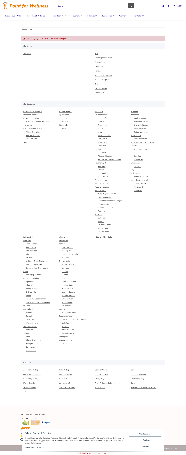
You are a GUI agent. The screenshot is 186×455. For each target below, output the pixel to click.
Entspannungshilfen (31, 115)
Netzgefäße (102, 139)
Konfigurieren (145, 440)
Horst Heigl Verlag (30, 378)
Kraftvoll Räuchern (105, 207)
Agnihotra (30, 281)
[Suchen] (92, 5)
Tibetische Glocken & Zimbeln (38, 302)
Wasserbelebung (33, 135)
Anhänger (135, 115)
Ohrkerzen (27, 125)
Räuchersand (103, 228)
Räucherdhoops (101, 115)
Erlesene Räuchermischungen (110, 201)
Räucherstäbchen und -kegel (109, 159)
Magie (25, 271)
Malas (28, 295)
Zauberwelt (66, 306)
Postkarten (30, 330)
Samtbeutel (138, 187)
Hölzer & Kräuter (104, 204)
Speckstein (102, 146)
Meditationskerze (69, 312)
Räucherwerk (100, 190)
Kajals (64, 118)
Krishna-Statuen (68, 285)
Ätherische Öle (68, 330)
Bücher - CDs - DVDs (104, 237)
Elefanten (66, 275)
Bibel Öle (29, 254)
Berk (132, 370)
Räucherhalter (100, 152)
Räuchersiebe (103, 231)
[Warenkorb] (177, 6)
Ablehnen (144, 447)
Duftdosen (102, 218)
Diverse (101, 121)
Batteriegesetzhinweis (104, 58)
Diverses (137, 166)
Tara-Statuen (67, 302)
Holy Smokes (103, 173)
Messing (101, 132)
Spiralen (65, 257)
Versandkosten (101, 88)
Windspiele (63, 337)
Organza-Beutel (140, 183)
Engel (64, 278)
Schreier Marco (101, 370)
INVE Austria (64, 378)
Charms (134, 146)
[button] (163, 6)
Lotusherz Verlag (137, 378)
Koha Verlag (64, 370)
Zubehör (98, 214)
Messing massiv (104, 135)
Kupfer (100, 128)
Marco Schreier (29, 383)
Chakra (29, 257)
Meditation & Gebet (31, 278)
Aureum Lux (31, 247)
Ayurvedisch (64, 115)
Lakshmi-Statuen (68, 292)
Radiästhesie (28, 309)
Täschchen (138, 190)
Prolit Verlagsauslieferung (105, 383)
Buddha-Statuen (68, 264)
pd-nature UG (64, 383)
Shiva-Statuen (67, 299)
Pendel (29, 316)
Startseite (27, 53)
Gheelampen (103, 125)
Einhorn (65, 271)
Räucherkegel (100, 163)
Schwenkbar (103, 142)
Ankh (28, 337)
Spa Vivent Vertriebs (67, 387)
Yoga (25, 142)
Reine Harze (102, 211)
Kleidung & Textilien (31, 118)
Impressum (99, 93)
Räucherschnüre (101, 176)
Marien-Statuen (68, 295)
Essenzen (27, 240)
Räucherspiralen (101, 180)
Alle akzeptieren (145, 434)
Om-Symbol (30, 350)
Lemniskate (30, 347)
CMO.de (106, 453)
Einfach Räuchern (105, 197)
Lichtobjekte (31, 292)
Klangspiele (66, 251)
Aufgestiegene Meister (107, 194)
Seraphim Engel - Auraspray (37, 268)
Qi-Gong (26, 306)
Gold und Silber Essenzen (36, 261)
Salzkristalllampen (66, 333)
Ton (99, 149)
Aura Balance (31, 244)
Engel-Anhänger (140, 128)
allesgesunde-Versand (32, 374)
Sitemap (98, 84)
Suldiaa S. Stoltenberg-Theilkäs (143, 387)
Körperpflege (64, 125)
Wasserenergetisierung (32, 128)
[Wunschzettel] (168, 6)
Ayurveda (101, 166)
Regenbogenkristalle (70, 254)
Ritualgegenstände (33, 275)
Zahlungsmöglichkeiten (104, 79)
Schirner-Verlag (29, 387)
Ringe (133, 170)
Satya (133, 383)
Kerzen (62, 309)
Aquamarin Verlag (30, 370)
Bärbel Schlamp (65, 374)
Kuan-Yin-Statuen (69, 288)
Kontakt (98, 71)
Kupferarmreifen (140, 139)
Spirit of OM (100, 387)
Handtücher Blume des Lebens (38, 121)
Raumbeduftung (65, 316)
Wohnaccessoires (66, 340)
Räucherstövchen (102, 187)
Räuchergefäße (101, 118)
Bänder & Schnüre (141, 176)
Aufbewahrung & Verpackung (142, 142)
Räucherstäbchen (105, 156)
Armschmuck (136, 135)
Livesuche (99, 66)
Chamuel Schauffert (139, 374)
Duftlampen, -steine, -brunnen (74, 319)
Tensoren (30, 319)
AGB (96, 53)
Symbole (26, 333)
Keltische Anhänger (141, 132)
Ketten (133, 152)
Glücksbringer (67, 247)
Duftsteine (66, 323)
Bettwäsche (63, 240)
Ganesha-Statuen (69, 281)
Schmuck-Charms (141, 149)
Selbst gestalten (137, 173)
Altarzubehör (31, 285)
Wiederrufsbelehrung (103, 75)
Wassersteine (31, 139)
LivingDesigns (100, 378)
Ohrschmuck (136, 163)
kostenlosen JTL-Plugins (89, 453)
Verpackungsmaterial (139, 180)
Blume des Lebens (141, 121)
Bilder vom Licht (101, 374)
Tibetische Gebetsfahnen (36, 299)
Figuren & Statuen (66, 261)
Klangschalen (31, 288)
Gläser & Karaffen (33, 132)
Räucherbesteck (104, 225)
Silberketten (138, 159)
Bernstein (137, 156)
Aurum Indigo (31, 251)
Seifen (64, 128)
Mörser (101, 221)
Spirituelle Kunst (30, 326)
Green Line (102, 170)
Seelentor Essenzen (34, 264)
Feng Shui (63, 244)
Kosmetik (65, 121)
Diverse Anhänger (141, 125)
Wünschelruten (32, 323)
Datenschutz (100, 62)
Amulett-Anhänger (141, 118)
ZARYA (25, 392)
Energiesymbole (32, 343)
